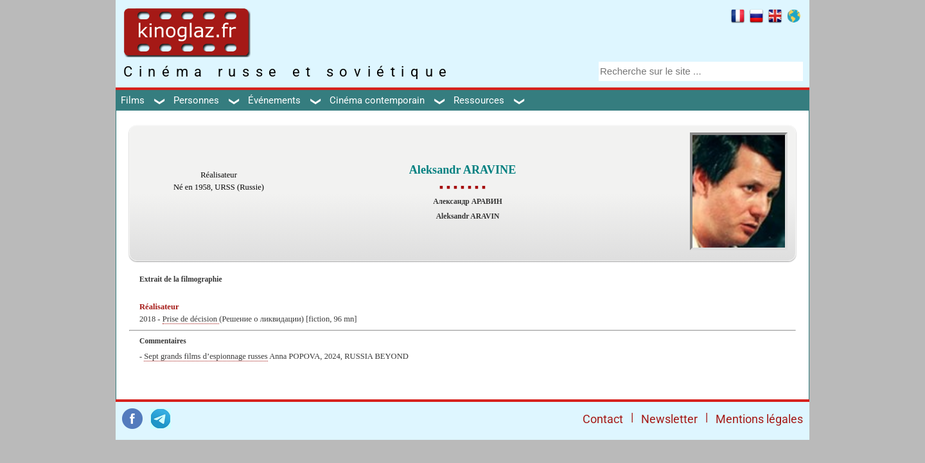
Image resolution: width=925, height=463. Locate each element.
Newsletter (669, 419)
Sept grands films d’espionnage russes (205, 356)
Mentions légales (759, 419)
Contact (603, 419)
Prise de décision (191, 318)
